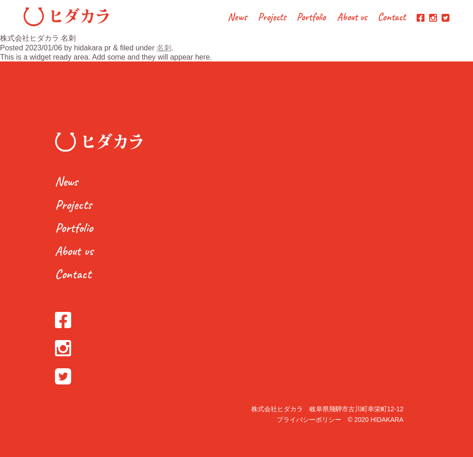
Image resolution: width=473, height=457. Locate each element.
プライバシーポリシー (309, 419)
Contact (392, 18)
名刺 (164, 48)
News (237, 18)
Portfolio (311, 18)
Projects (272, 18)
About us (352, 18)
